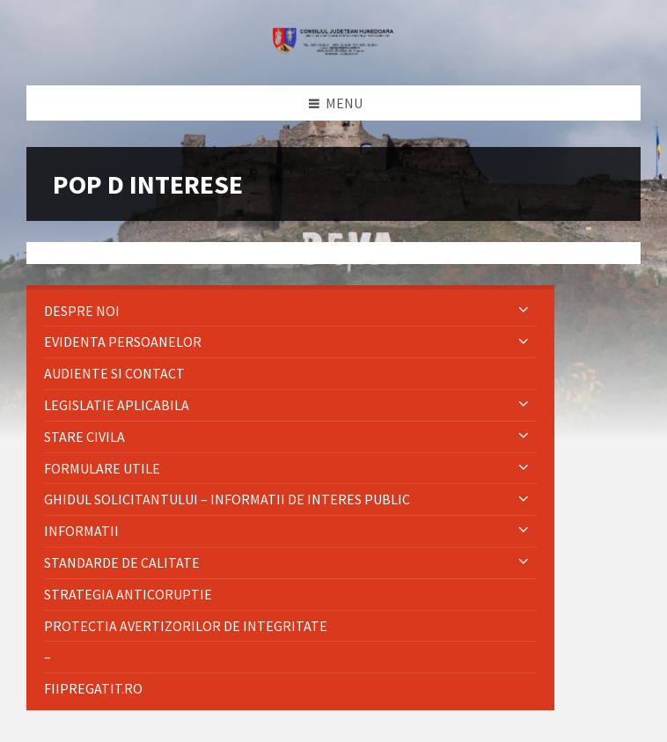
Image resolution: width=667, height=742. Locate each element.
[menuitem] (290, 311)
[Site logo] (333, 50)
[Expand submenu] (523, 311)
